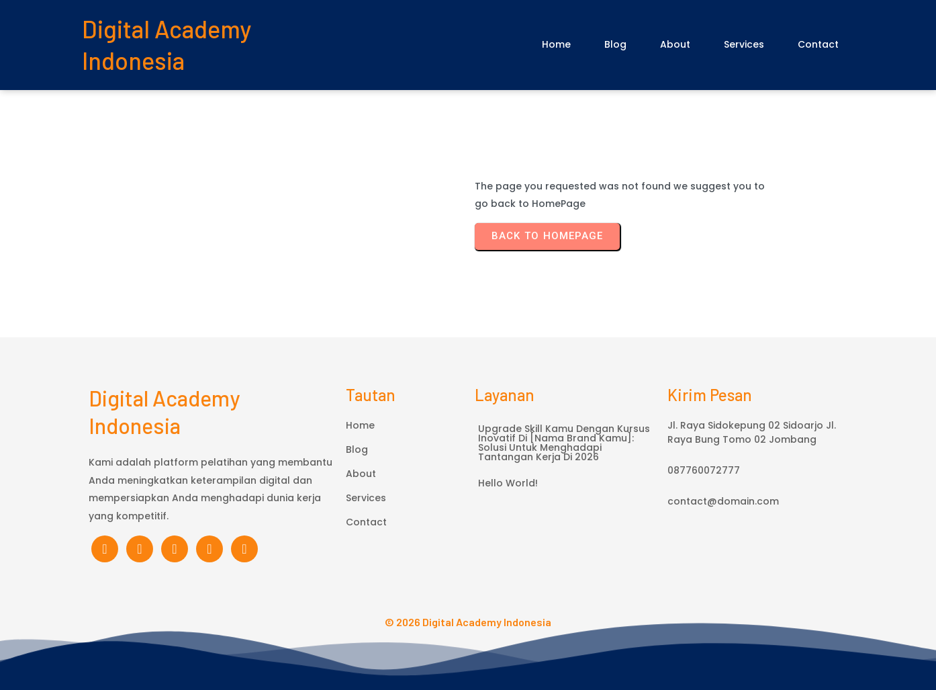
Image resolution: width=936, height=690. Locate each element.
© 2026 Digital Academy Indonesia (468, 621)
